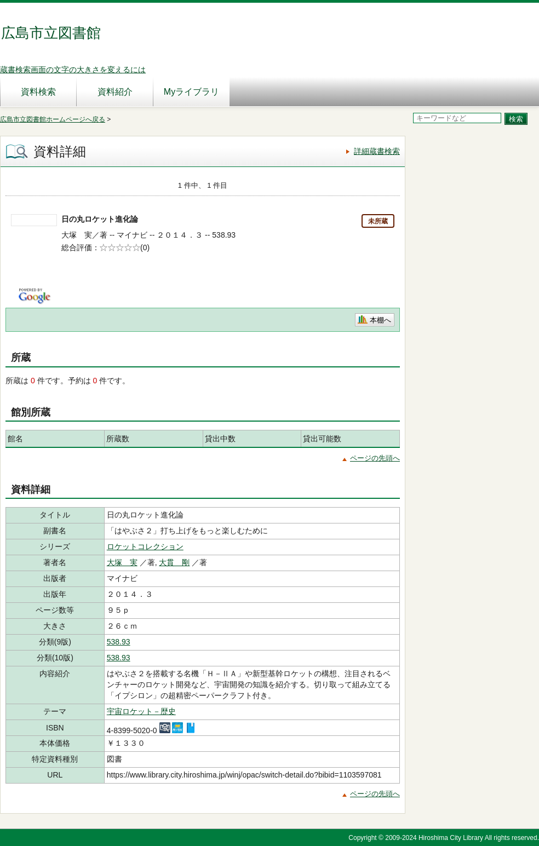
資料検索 (38, 91)
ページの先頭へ (375, 458)
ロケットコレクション (145, 546)
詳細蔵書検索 (377, 151)
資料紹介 (115, 91)
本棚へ (380, 320)
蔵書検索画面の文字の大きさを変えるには (73, 69)
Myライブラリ (191, 91)
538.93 (118, 641)
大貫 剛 (174, 562)
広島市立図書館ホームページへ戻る (52, 119)
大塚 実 (122, 562)
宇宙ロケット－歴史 (141, 711)
